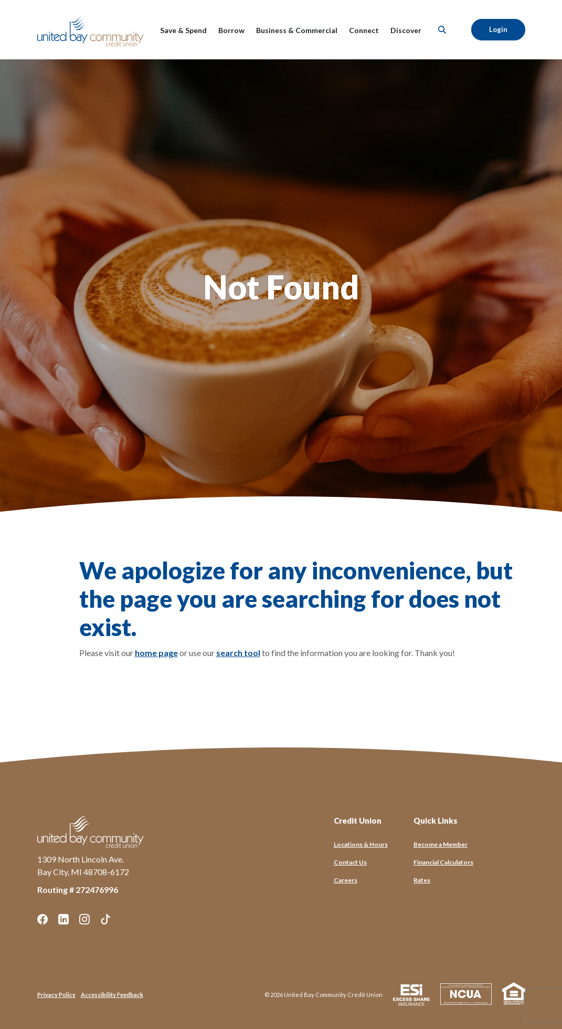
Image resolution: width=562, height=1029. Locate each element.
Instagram (84, 919)
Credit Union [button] (357, 820)
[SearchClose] (442, 29)
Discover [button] (405, 30)
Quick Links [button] (435, 820)
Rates (421, 880)
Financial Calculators (443, 862)
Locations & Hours (361, 844)
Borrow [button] (231, 30)
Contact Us (350, 862)
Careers (345, 880)
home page (156, 653)
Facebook (42, 919)
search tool (238, 653)
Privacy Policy (56, 994)
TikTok (105, 919)
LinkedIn (63, 919)
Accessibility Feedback (112, 994)
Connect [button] (364, 30)
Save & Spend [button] (183, 30)
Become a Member (440, 844)
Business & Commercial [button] (296, 30)
